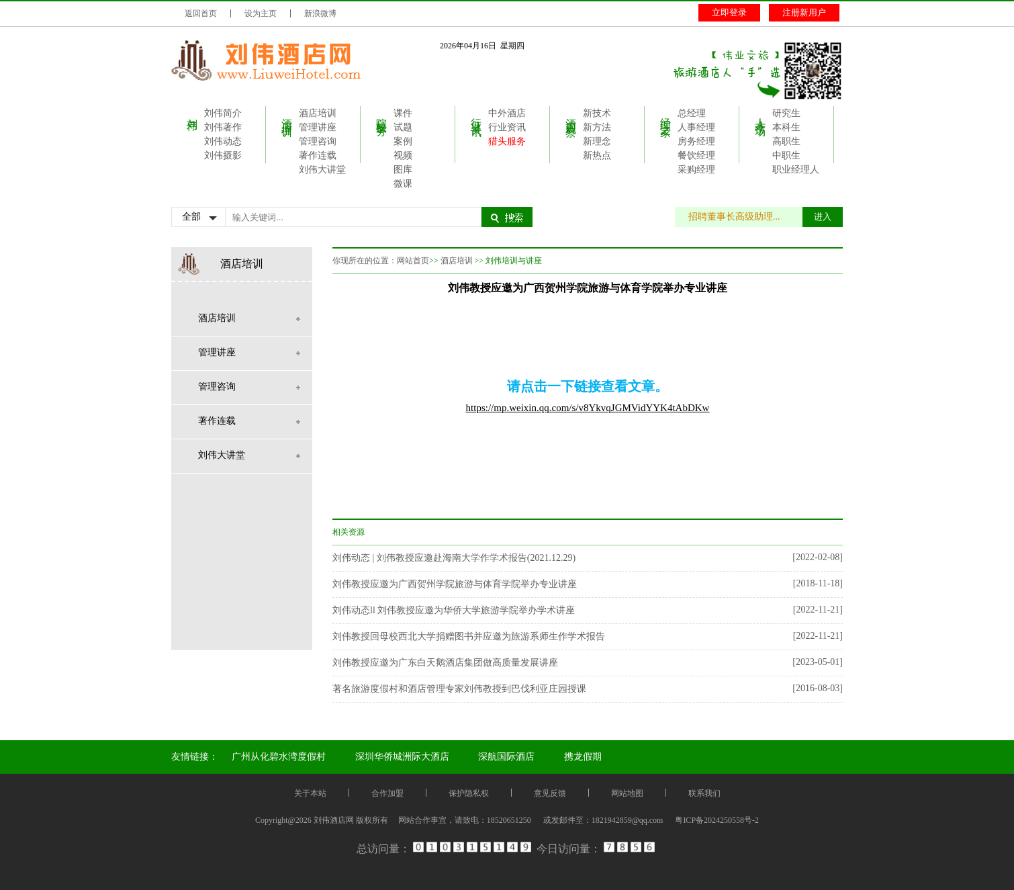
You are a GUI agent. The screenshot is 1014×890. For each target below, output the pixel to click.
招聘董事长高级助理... (741, 217)
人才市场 (760, 114)
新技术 (597, 113)
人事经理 (696, 127)
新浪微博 (320, 13)
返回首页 (201, 13)
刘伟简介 (223, 113)
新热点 (597, 155)
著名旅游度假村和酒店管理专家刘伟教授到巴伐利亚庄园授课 (459, 689)
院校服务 (381, 114)
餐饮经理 (696, 155)
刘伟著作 (223, 127)
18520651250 (509, 820)
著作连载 (317, 155)
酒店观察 (571, 114)
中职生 (786, 155)
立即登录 (729, 12)
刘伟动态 (223, 141)
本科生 (786, 127)
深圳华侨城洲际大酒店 (402, 757)
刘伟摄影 (223, 155)
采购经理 (696, 170)
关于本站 (310, 793)
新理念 (597, 141)
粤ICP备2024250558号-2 (717, 820)
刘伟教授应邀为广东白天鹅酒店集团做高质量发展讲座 (445, 663)
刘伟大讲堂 (322, 170)
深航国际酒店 (506, 757)
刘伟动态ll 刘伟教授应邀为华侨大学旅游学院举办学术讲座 (453, 610)
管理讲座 (317, 127)
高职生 (786, 141)
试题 (403, 127)
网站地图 (627, 793)
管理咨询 (317, 141)
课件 (403, 113)
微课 (403, 184)
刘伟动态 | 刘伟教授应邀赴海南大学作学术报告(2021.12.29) (453, 558)
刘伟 (192, 112)
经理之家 (666, 114)
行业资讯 (476, 114)
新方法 (597, 127)
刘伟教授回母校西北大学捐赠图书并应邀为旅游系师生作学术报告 (468, 636)
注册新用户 (804, 12)
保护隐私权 (469, 793)
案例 (403, 141)
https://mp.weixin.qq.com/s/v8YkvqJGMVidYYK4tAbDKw (588, 407)
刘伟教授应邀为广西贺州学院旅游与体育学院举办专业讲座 (454, 584)
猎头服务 (507, 141)
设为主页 (260, 13)
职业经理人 (795, 170)
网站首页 (413, 260)
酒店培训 (287, 114)
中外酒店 (507, 113)
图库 (403, 170)
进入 (822, 217)
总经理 (692, 113)
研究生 (786, 113)
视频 (403, 155)
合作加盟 (387, 793)
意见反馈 (550, 793)
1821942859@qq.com (627, 820)
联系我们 (704, 793)
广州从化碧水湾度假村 (279, 757)
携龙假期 (583, 757)
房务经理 (696, 141)
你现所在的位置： (364, 260)
